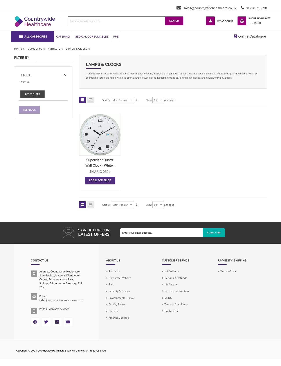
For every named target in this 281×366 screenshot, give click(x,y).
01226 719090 (256, 8)
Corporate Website (125, 280)
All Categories (35, 37)
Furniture (54, 49)
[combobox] (115, 20)
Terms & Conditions (181, 308)
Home (18, 49)
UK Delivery (175, 273)
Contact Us (175, 315)
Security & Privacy (125, 294)
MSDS (172, 301)
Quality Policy (122, 308)
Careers (118, 315)
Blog (116, 287)
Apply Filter (33, 95)
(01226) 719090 (61, 310)
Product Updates (124, 322)
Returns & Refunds (180, 280)
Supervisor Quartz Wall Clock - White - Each (99, 166)
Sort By (106, 101)
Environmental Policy (127, 301)
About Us (119, 273)
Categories (35, 49)
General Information (181, 294)
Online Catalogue (250, 37)
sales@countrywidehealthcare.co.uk (209, 8)
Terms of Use (230, 273)
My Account (223, 21)
